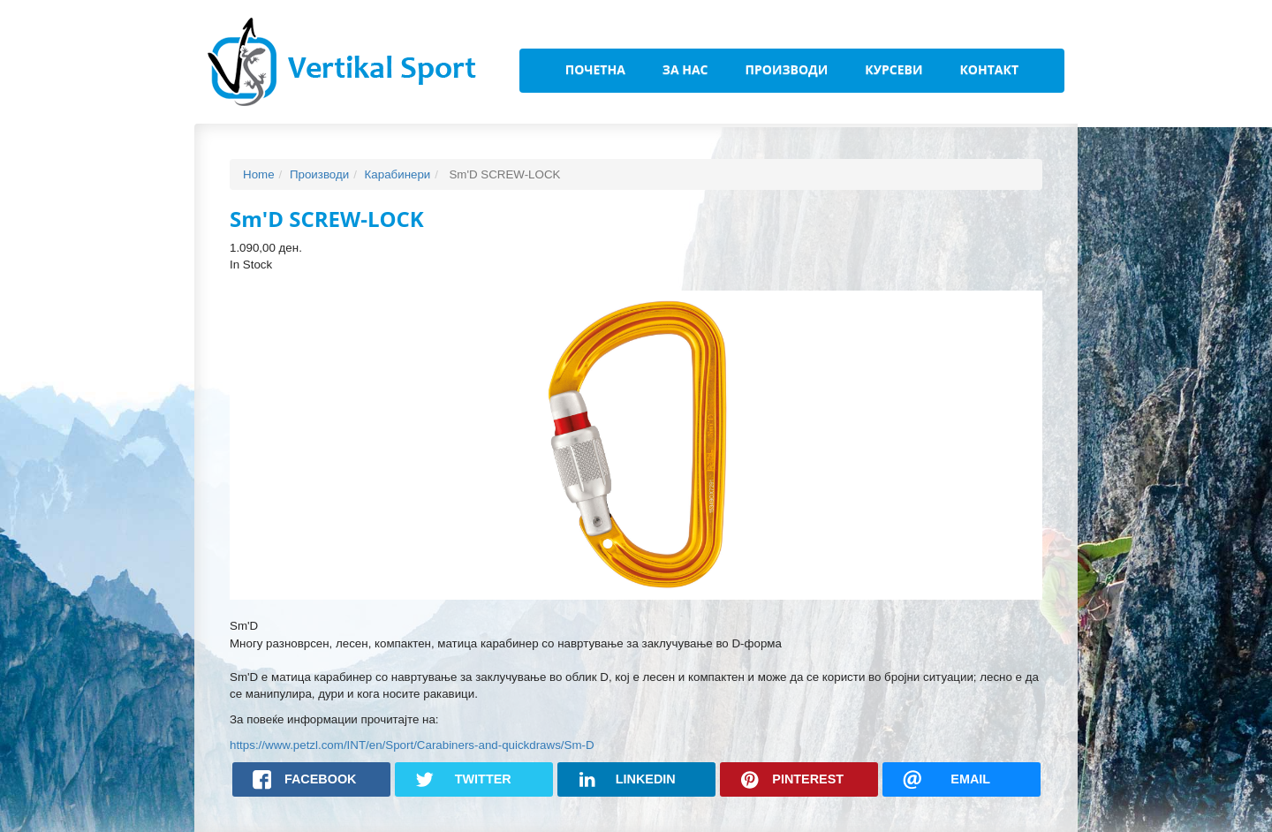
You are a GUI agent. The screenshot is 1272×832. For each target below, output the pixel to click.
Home (259, 174)
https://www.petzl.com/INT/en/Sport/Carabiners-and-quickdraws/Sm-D (412, 745)
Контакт (988, 69)
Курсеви (893, 69)
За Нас (685, 69)
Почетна (595, 69)
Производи (787, 69)
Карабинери (398, 174)
